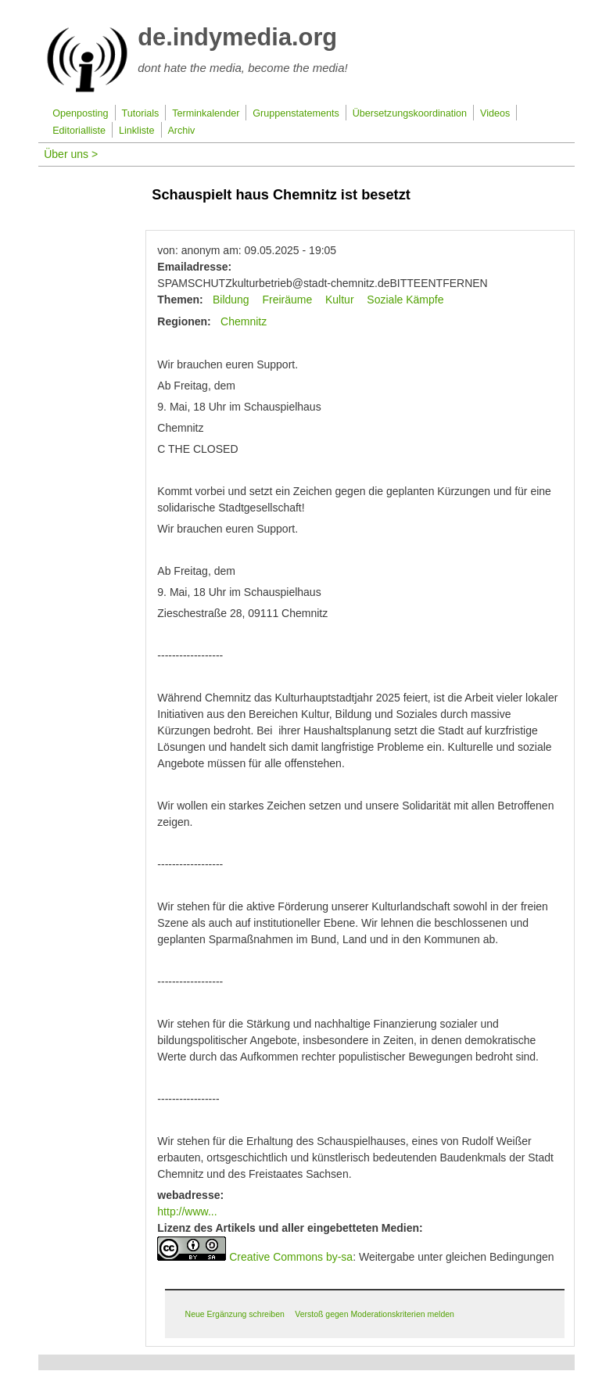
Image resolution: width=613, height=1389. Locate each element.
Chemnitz (243, 321)
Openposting (80, 113)
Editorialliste (79, 130)
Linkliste (137, 130)
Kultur (339, 299)
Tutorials (141, 113)
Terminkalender (205, 113)
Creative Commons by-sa (291, 1257)
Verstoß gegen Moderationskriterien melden (374, 1314)
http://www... (187, 1211)
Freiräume (287, 299)
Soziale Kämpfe (405, 299)
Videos (495, 113)
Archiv (181, 130)
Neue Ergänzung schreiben (235, 1314)
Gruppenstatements (296, 113)
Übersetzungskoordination (410, 113)
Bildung (231, 299)
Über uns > (71, 154)
